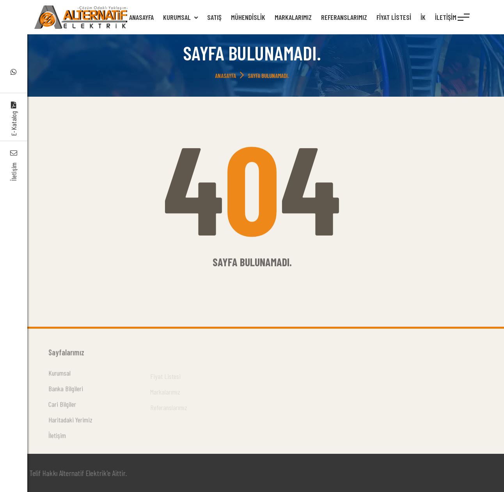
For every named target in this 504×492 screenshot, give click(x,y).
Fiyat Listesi (393, 17)
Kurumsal (180, 17)
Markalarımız (293, 17)
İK (423, 17)
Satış (214, 17)
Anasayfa (141, 17)
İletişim (445, 17)
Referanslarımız (344, 17)
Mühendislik (248, 17)
